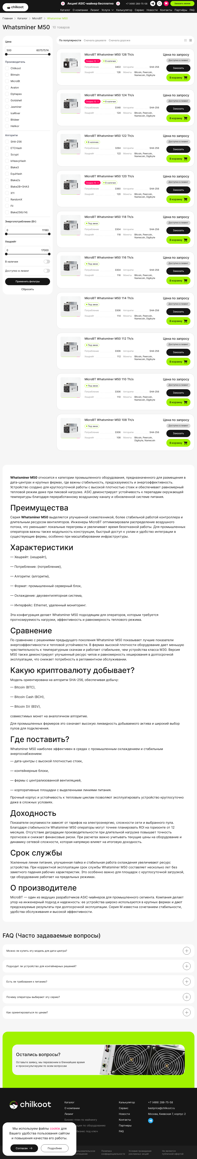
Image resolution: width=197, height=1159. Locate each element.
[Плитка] (185, 40)
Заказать (178, 68)
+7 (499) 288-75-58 (136, 3)
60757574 (38, 50)
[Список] (190, 40)
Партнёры (181, 10)
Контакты (166, 10)
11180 (38, 230)
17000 (38, 250)
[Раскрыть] (187, 951)
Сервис (139, 10)
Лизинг (94, 10)
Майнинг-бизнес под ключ (81, 1131)
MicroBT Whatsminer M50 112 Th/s (109, 338)
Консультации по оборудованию (85, 1125)
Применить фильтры (28, 281)
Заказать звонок (182, 3)
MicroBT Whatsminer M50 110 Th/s (109, 379)
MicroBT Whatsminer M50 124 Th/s (109, 95)
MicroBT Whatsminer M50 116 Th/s (109, 257)
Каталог (65, 10)
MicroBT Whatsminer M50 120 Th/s (109, 176)
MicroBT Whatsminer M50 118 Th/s (109, 217)
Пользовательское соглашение (85, 1152)
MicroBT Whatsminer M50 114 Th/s (109, 298)
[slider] (6, 54)
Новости (152, 10)
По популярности (70, 40)
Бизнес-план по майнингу (80, 1119)
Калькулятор (124, 10)
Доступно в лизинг (27, 271)
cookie (55, 1128)
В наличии (27, 261)
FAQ (192, 10)
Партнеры (125, 1125)
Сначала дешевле (95, 40)
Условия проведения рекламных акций (140, 1152)
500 (17, 50)
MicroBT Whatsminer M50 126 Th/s (109, 54)
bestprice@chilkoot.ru (161, 1108)
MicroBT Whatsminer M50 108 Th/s (109, 419)
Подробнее (55, 1148)
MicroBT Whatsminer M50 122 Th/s (109, 135)
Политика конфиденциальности (113, 1152)
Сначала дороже (119, 40)
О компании (80, 10)
